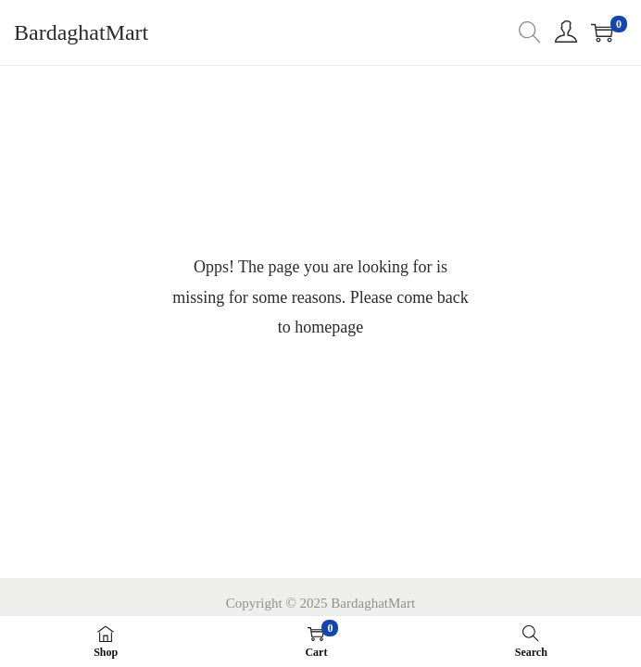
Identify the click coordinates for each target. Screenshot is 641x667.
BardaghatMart (81, 32)
